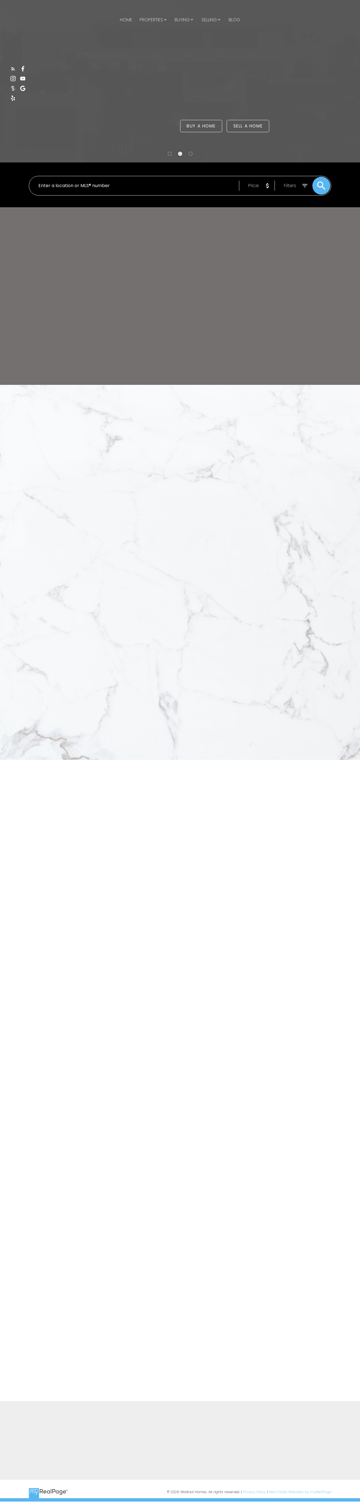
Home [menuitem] (126, 20)
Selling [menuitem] (209, 20)
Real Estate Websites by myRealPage (300, 1492)
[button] (13, 68)
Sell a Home (248, 126)
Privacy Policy (254, 1492)
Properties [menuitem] (151, 20)
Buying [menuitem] (182, 20)
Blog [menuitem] (234, 20)
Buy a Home (201, 126)
